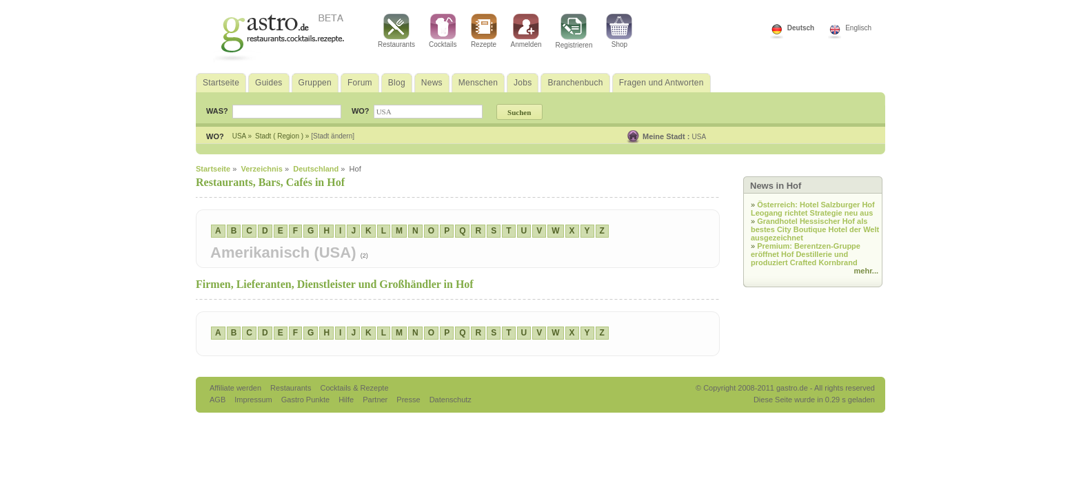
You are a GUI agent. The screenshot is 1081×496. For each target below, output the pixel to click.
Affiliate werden (236, 388)
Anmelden (526, 31)
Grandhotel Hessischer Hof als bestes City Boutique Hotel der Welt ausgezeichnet (815, 229)
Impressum (254, 399)
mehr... (866, 271)
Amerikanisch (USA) (285, 252)
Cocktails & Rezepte (354, 388)
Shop (619, 31)
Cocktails (443, 31)
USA (699, 137)
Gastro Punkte (306, 399)
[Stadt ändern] (332, 136)
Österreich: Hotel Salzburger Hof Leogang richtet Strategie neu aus (813, 208)
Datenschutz (451, 399)
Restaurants (396, 31)
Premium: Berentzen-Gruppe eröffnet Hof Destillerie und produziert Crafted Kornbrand (805, 254)
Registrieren (574, 31)
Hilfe (347, 399)
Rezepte (484, 31)
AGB (219, 399)
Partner (376, 399)
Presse (408, 399)
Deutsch (800, 28)
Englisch (858, 28)
